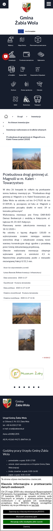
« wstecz (46, 358)
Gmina (26, 14)
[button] (49, 4)
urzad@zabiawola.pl (16, 429)
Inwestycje (36, 116)
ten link (35, 505)
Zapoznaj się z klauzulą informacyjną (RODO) (26, 512)
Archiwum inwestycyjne (18, 122)
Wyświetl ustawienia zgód (26, 517)
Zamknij (26, 527)
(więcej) (16, 468)
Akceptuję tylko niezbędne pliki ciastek (26, 522)
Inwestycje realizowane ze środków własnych (26, 130)
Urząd (20, 116)
